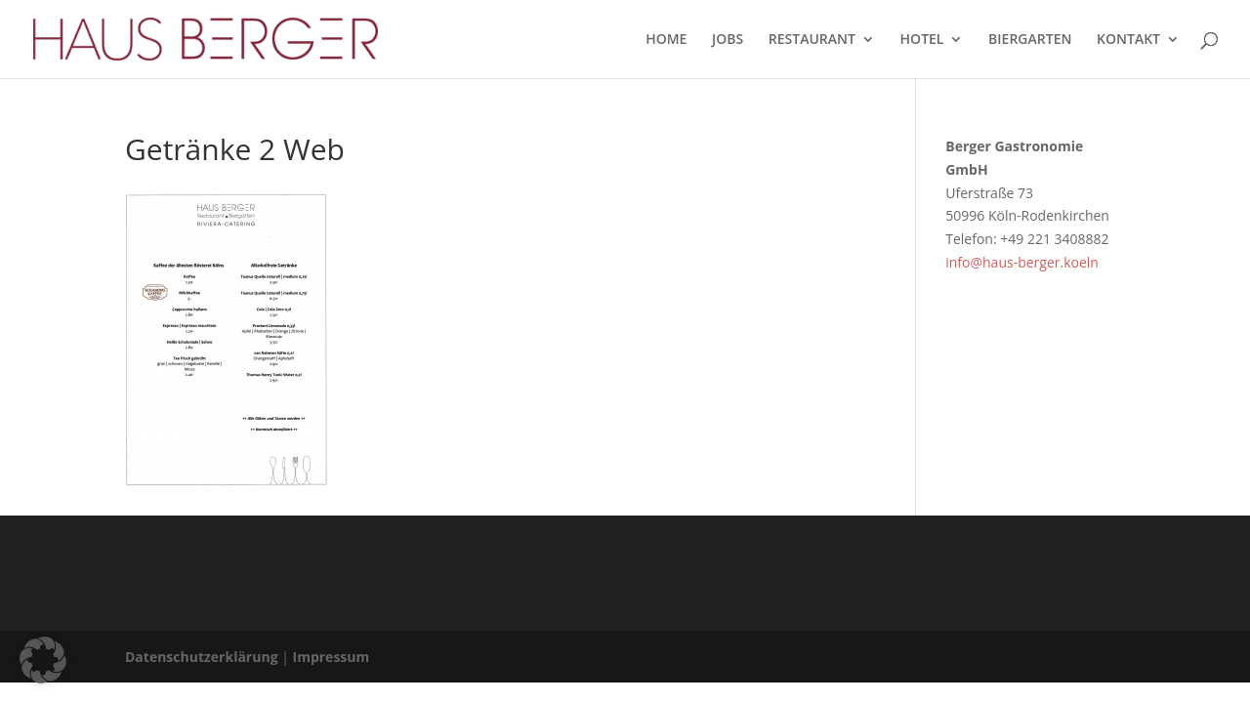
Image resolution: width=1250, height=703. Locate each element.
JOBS (727, 40)
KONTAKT (1128, 40)
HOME (666, 40)
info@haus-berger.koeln (1022, 262)
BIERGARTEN (1029, 40)
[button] (43, 660)
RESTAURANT (812, 40)
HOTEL (922, 40)
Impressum (331, 656)
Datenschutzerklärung (201, 656)
